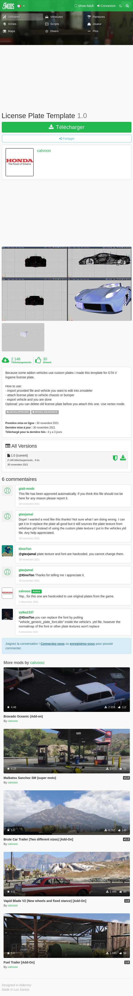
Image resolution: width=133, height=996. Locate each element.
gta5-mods (27, 488)
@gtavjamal (27, 554)
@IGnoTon (26, 575)
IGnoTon (25, 549)
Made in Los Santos (15, 989)
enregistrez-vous (82, 644)
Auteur (36, 591)
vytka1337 (26, 612)
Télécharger (66, 127)
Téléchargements (21, 362)
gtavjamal (26, 514)
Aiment (47, 362)
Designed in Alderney (16, 985)
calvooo (44, 150)
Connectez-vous (53, 644)
